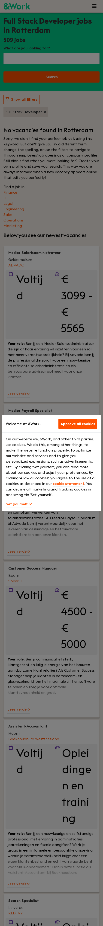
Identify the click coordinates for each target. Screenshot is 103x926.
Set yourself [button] (19, 504)
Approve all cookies (78, 424)
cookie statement (68, 484)
